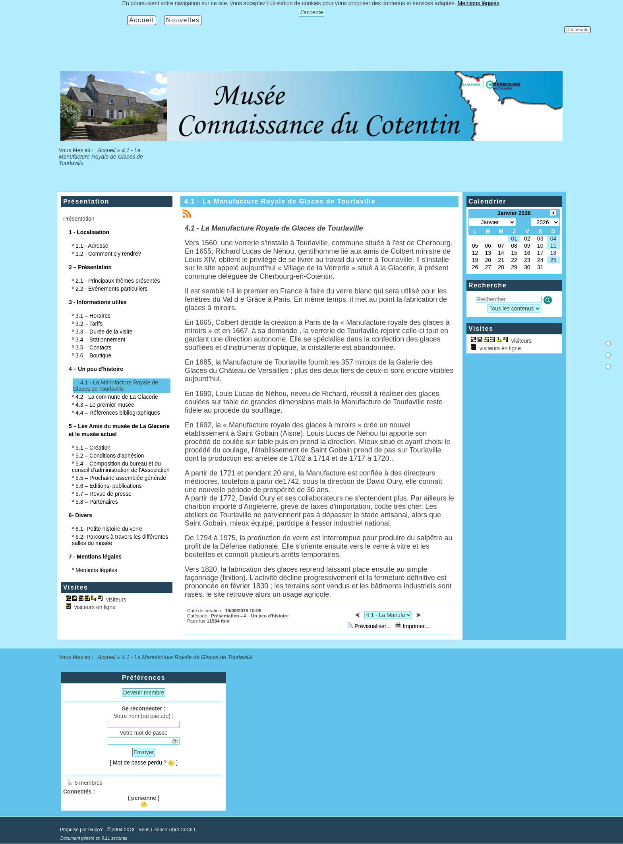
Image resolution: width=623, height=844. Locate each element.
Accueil (106, 150)
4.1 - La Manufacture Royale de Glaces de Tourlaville (115, 385)
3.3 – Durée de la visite (103, 331)
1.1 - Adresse (91, 246)
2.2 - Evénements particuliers (111, 288)
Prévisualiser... (369, 626)
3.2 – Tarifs (89, 323)
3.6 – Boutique (93, 355)
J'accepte (311, 12)
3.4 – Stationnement (100, 339)
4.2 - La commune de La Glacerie (116, 397)
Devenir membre (143, 692)
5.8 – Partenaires (96, 502)
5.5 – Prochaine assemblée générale (120, 478)
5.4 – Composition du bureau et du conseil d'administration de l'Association (121, 466)
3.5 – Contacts (93, 347)
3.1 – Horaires (92, 315)
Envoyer (144, 752)
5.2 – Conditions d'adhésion (109, 455)
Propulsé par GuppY (82, 829)
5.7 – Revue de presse (103, 494)
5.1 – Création (92, 447)
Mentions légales (96, 570)
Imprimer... (412, 626)
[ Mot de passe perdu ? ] (144, 762)
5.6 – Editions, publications (108, 486)
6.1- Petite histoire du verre (108, 529)
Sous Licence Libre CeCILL (168, 829)
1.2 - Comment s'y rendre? (108, 253)
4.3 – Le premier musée (104, 405)
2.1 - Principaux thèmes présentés (117, 280)
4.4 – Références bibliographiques (117, 412)
